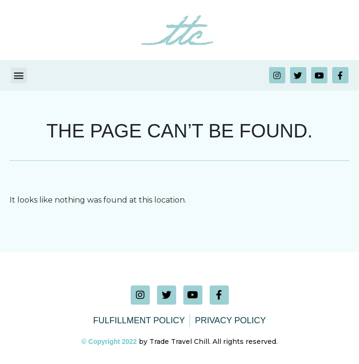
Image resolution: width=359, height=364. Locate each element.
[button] (19, 75)
